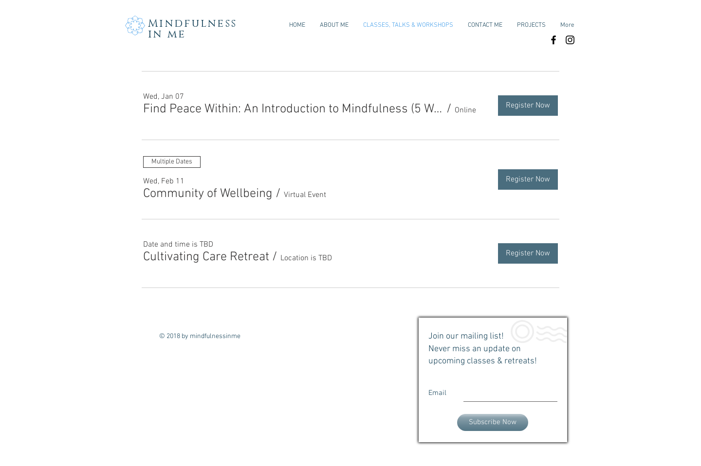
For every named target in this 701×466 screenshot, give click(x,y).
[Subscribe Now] (492, 422)
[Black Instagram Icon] (570, 40)
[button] (293, 109)
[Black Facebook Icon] (553, 40)
